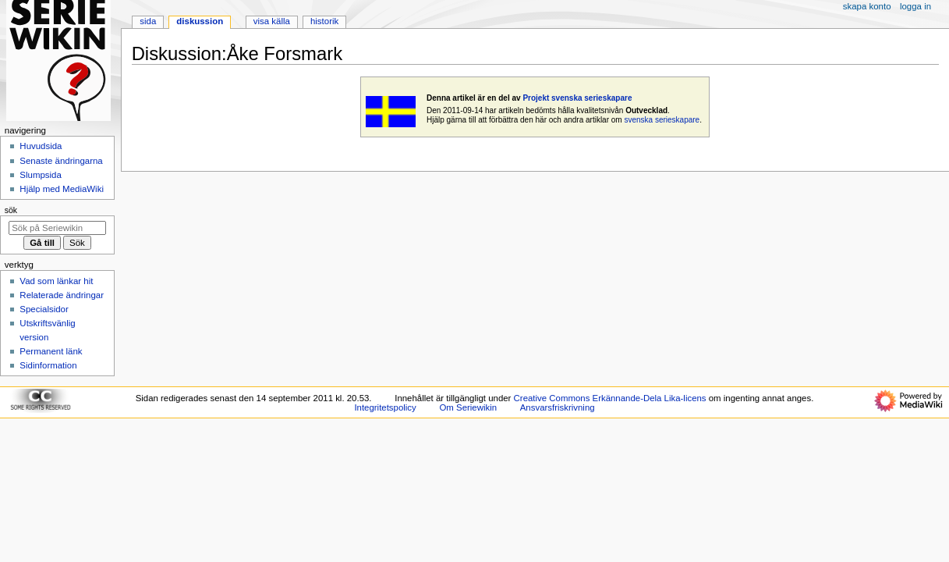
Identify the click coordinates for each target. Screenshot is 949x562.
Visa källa (271, 21)
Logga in (915, 6)
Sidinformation (47, 365)
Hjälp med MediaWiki (61, 189)
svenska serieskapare (661, 120)
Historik (324, 21)
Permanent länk (50, 351)
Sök (11, 210)
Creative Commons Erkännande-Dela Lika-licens (610, 398)
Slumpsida (40, 175)
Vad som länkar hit (56, 281)
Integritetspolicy (385, 407)
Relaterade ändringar (61, 295)
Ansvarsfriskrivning (557, 407)
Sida (148, 21)
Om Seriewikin (468, 407)
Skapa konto (867, 6)
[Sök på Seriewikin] (57, 228)
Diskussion (199, 21)
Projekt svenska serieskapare (577, 98)
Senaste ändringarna (60, 160)
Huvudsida (40, 146)
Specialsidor (43, 309)
